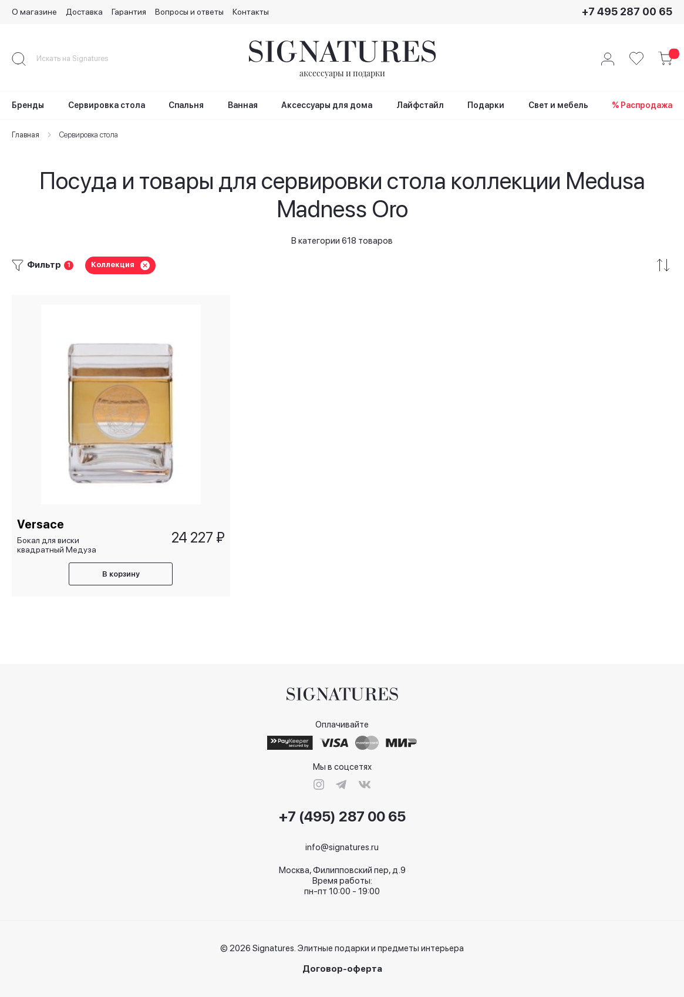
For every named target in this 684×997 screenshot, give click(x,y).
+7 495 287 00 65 (627, 11)
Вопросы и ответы (189, 11)
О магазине (34, 11)
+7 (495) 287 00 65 (342, 817)
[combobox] (82, 58)
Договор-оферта (342, 969)
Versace (41, 524)
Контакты (251, 11)
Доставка (84, 11)
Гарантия (129, 11)
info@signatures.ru (342, 847)
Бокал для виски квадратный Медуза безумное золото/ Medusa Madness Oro (58, 544)
